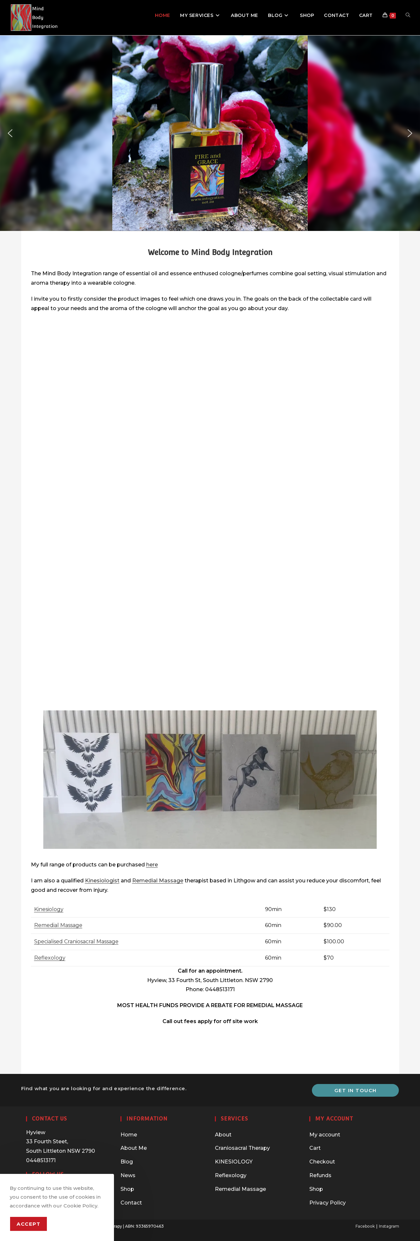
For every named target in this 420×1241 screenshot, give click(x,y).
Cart (315, 1148)
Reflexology (49, 958)
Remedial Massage (157, 880)
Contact (131, 1203)
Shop (127, 1189)
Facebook (365, 1226)
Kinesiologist (102, 880)
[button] (10, 133)
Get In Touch (355, 1090)
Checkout (322, 1162)
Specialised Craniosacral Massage (76, 941)
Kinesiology (48, 909)
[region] (210, 133)
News (127, 1175)
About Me (133, 1148)
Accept (28, 1224)
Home (128, 1135)
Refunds (320, 1175)
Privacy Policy (327, 1203)
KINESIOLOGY (234, 1162)
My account (324, 1135)
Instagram (389, 1226)
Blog (126, 1162)
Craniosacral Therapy (242, 1148)
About (223, 1135)
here (152, 865)
